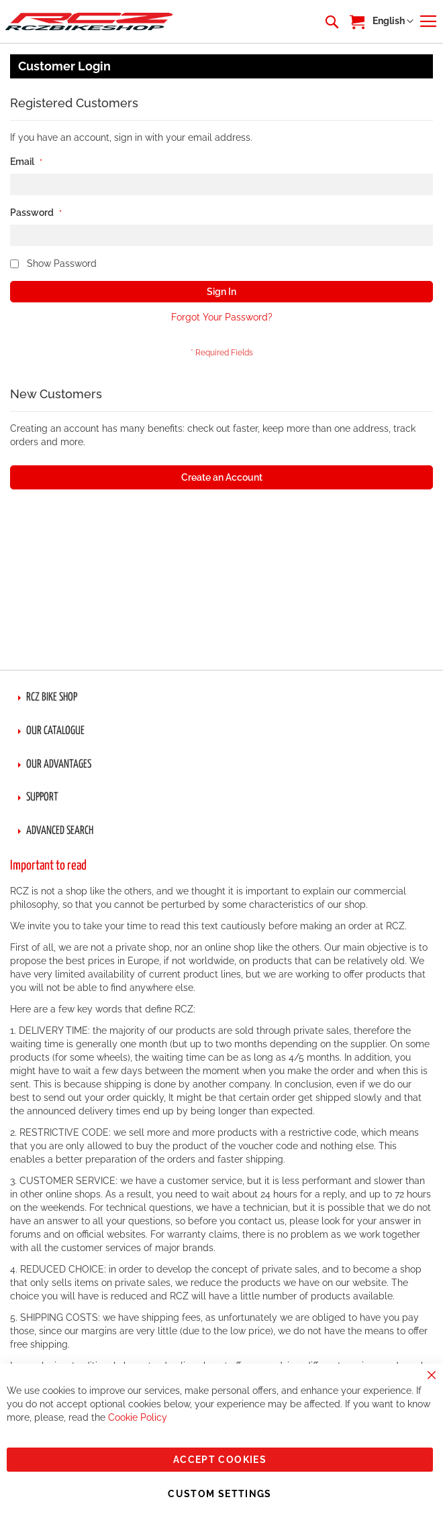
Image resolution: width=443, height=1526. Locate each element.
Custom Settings (219, 1493)
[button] (393, 21)
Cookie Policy (137, 1417)
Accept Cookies (219, 1459)
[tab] (221, 698)
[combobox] (331, 21)
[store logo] (89, 21)
